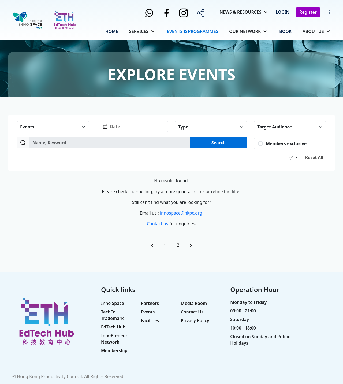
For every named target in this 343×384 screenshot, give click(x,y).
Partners (150, 303)
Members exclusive (286, 143)
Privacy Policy (195, 320)
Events (148, 312)
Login (282, 12)
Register (308, 12)
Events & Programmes (192, 31)
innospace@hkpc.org (181, 213)
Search (218, 143)
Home (111, 31)
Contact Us (192, 312)
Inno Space (112, 303)
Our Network (245, 31)
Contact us (157, 224)
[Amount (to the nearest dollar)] (109, 142)
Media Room (194, 303)
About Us (313, 31)
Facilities (150, 320)
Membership (114, 350)
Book (285, 31)
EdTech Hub (113, 327)
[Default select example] (53, 126)
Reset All (314, 157)
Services (138, 31)
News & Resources (240, 12)
